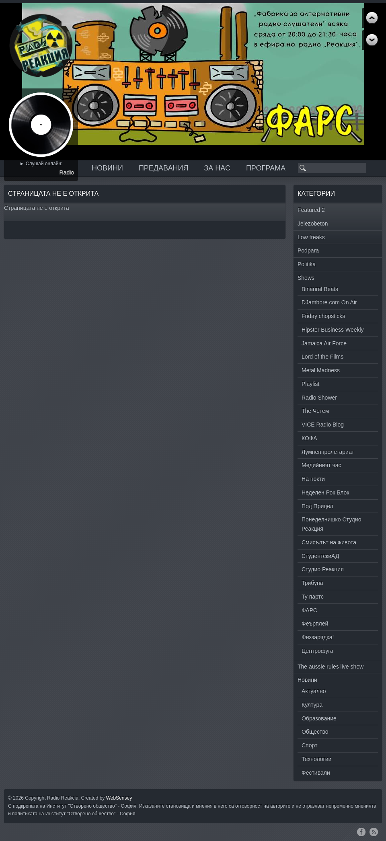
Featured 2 (311, 210)
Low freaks (311, 237)
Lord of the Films (322, 356)
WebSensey (119, 798)
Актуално (314, 691)
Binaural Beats (320, 289)
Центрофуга (317, 651)
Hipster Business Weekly (333, 329)
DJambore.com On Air (329, 302)
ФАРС (309, 610)
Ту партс (313, 596)
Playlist (310, 384)
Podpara (308, 250)
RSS (374, 832)
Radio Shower (319, 397)
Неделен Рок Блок (325, 492)
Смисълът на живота (329, 542)
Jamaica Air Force (324, 343)
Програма (265, 168)
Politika (307, 264)
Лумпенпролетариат (328, 452)
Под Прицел (317, 506)
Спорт (309, 745)
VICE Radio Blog (323, 424)
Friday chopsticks (323, 316)
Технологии (316, 759)
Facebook (361, 832)
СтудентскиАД (320, 556)
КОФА (309, 438)
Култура (312, 705)
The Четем (315, 411)
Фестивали (316, 772)
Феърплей (315, 623)
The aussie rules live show (330, 666)
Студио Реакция (323, 569)
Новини (107, 168)
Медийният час (321, 465)
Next (372, 18)
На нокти (313, 479)
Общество (315, 731)
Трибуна (312, 583)
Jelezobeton (313, 223)
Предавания (164, 168)
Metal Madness (321, 370)
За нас (217, 168)
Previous (372, 40)
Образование (319, 718)
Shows (306, 278)
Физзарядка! (318, 637)
